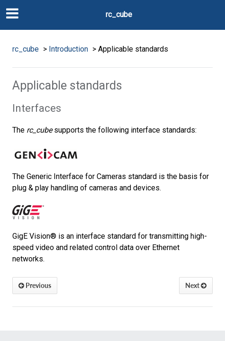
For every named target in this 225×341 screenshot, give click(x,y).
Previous (34, 285)
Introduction (68, 49)
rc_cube (119, 14)
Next (196, 285)
